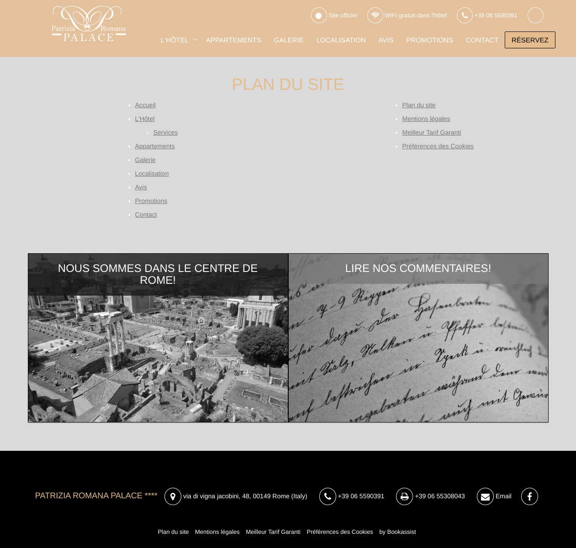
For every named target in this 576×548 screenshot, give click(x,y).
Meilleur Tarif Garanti (431, 132)
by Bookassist (397, 531)
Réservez (530, 40)
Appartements (233, 40)
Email (494, 496)
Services (165, 132)
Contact (482, 40)
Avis (386, 40)
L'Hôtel (175, 40)
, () (235, 496)
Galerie (289, 40)
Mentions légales (426, 118)
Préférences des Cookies (438, 146)
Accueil (145, 105)
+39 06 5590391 (487, 16)
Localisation (341, 40)
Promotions (429, 40)
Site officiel (334, 16)
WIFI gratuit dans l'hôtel (407, 16)
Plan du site (419, 105)
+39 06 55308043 (430, 496)
